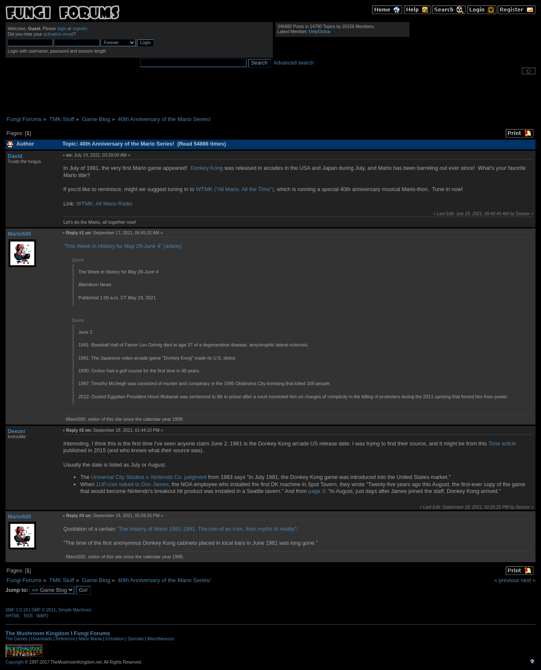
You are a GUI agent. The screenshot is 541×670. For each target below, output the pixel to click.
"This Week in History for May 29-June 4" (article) (122, 246)
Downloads (41, 638)
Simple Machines (74, 610)
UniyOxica (319, 31)
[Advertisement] (270, 95)
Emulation (114, 638)
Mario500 (19, 234)
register (80, 28)
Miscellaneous (160, 638)
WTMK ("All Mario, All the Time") (235, 189)
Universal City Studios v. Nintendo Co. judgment (149, 477)
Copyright (15, 662)
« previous (506, 580)
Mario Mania (90, 638)
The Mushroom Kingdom (38, 633)
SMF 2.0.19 (17, 610)
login (62, 28)
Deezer (16, 431)
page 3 (316, 491)
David (15, 156)
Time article (502, 443)
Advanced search (294, 63)
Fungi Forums (92, 633)
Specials (136, 638)
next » (528, 580)
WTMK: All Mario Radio (104, 203)
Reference (65, 638)
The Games (17, 638)
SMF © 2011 (43, 610)
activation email (58, 34)
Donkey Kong (207, 168)
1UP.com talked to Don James (132, 484)
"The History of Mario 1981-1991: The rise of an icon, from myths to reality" (207, 529)
